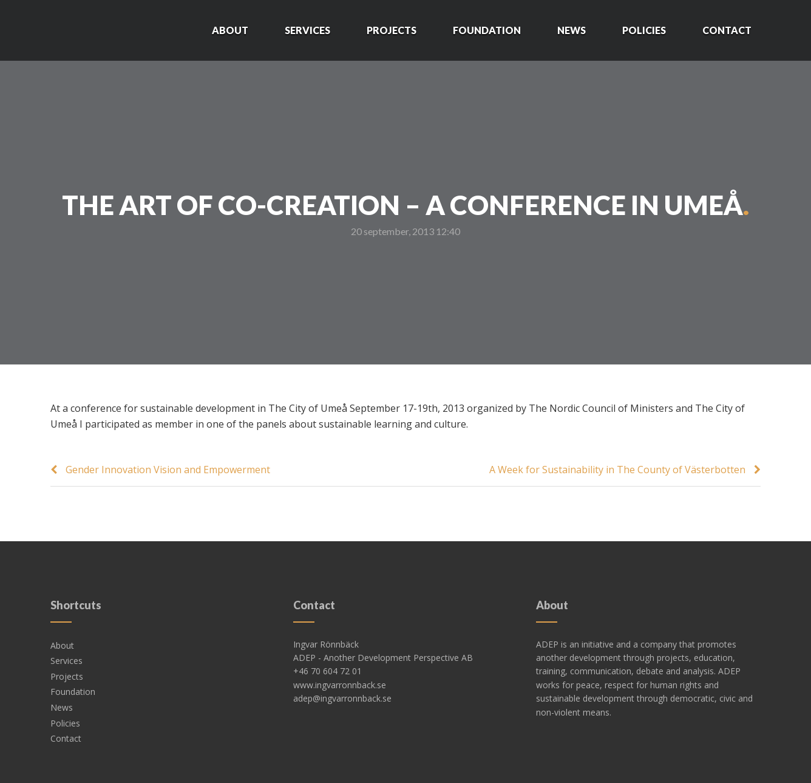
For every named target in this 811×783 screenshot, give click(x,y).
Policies (644, 30)
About (230, 30)
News (571, 30)
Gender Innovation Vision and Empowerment (168, 469)
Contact (727, 30)
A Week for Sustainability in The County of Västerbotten (617, 469)
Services (307, 30)
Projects (391, 30)
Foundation (487, 30)
